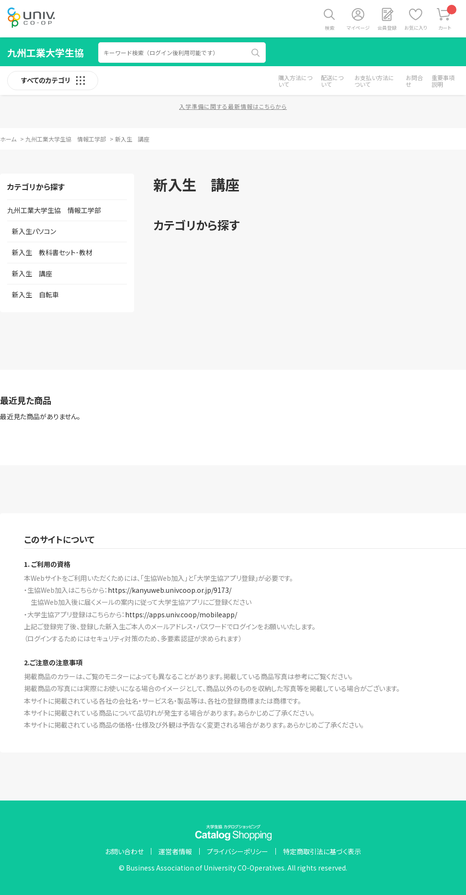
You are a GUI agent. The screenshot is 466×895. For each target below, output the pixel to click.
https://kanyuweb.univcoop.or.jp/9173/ (169, 590)
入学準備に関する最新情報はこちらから (233, 106)
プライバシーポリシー (237, 851)
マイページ (358, 27)
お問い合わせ (124, 851)
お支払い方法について (374, 80)
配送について (332, 80)
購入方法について (295, 80)
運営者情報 (175, 851)
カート (447, 18)
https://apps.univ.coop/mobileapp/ (181, 614)
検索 (329, 27)
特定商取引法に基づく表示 (322, 851)
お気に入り (415, 27)
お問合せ (414, 80)
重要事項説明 (443, 80)
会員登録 (387, 27)
